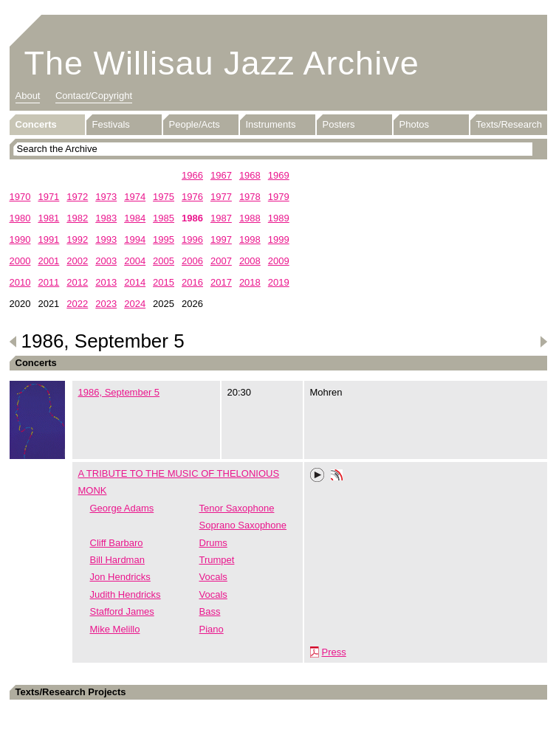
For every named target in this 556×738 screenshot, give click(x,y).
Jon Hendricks (120, 576)
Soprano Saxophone (243, 525)
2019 (278, 282)
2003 (106, 260)
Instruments (271, 124)
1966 (192, 175)
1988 (250, 218)
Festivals (111, 124)
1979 (278, 196)
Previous (13, 342)
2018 (250, 282)
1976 (192, 196)
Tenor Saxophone (237, 508)
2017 (221, 282)
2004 (134, 260)
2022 (77, 303)
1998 (250, 239)
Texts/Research (509, 124)
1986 (192, 218)
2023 (106, 303)
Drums (213, 542)
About (28, 95)
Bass (210, 611)
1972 (77, 196)
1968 (250, 175)
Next (543, 342)
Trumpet (217, 559)
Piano (211, 629)
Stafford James (122, 611)
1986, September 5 (119, 392)
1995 (163, 239)
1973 (106, 196)
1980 (20, 218)
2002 (77, 260)
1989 (278, 218)
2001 (48, 260)
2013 (106, 282)
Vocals (213, 576)
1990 (20, 239)
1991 (48, 239)
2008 (250, 260)
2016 (192, 282)
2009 (278, 260)
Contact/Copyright (93, 95)
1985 (163, 218)
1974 (134, 196)
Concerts (36, 124)
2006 (192, 260)
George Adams (122, 508)
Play (317, 475)
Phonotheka (337, 476)
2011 (48, 282)
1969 (278, 175)
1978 (250, 196)
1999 (278, 239)
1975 (163, 196)
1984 (134, 218)
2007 (221, 260)
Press (334, 652)
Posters (339, 124)
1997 (221, 239)
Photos (414, 124)
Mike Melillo (115, 629)
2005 (163, 260)
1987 (221, 218)
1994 (134, 239)
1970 (20, 196)
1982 (77, 218)
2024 (134, 303)
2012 (77, 282)
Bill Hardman (117, 559)
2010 (20, 282)
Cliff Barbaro (116, 542)
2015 (163, 282)
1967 (221, 175)
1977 (221, 196)
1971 (48, 196)
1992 (77, 239)
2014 (134, 282)
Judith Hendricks (125, 594)
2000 (20, 260)
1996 (192, 239)
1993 (106, 239)
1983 (106, 218)
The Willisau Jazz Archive (221, 63)
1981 (48, 218)
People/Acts (194, 124)
